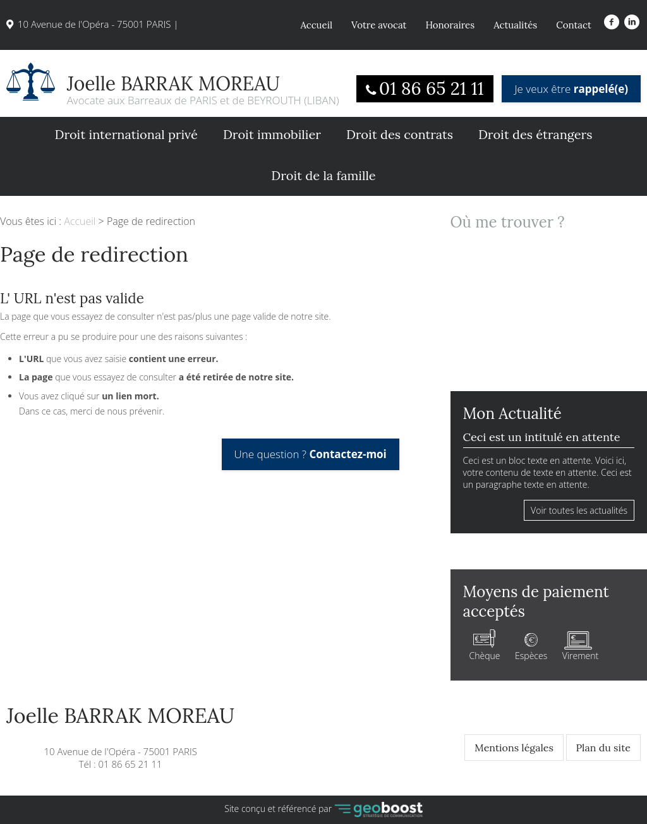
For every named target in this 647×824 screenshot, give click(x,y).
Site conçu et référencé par (323, 810)
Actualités (515, 25)
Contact (573, 25)
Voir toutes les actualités (579, 510)
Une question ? (310, 454)
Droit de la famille (323, 175)
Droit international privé (125, 134)
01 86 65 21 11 (431, 88)
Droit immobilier (272, 134)
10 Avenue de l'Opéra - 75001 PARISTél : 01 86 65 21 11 (120, 738)
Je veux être (571, 89)
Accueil (316, 25)
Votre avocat (378, 25)
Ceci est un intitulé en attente (541, 437)
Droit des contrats (399, 134)
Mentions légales (514, 747)
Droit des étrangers (535, 134)
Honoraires (450, 25)
